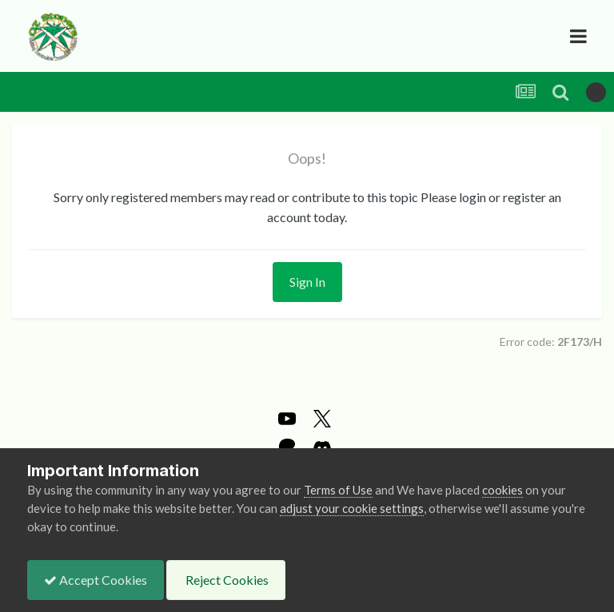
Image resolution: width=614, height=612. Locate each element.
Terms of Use (338, 490)
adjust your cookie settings (352, 508)
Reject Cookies (226, 579)
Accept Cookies (95, 579)
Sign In (307, 281)
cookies (502, 490)
